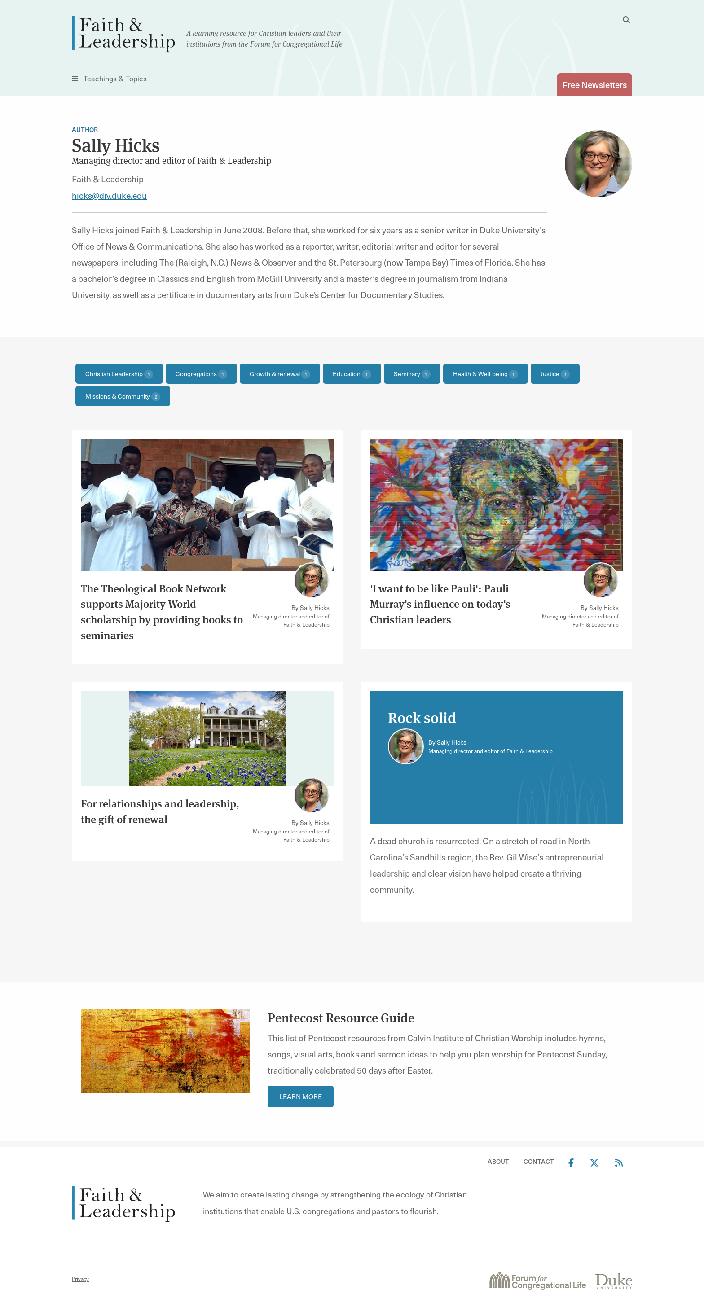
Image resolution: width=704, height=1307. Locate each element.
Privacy (80, 1277)
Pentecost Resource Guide (341, 1016)
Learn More (300, 1095)
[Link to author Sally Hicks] (312, 580)
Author (85, 130)
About (498, 1160)
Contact (539, 1160)
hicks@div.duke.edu (109, 195)
